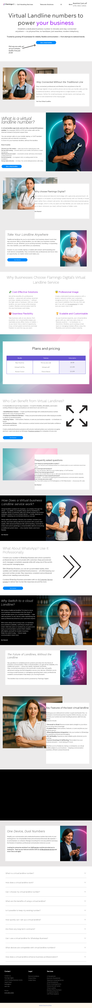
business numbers (34, 431)
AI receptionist (72, 304)
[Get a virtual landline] (46, 42)
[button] (25, 4)
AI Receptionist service (47, 849)
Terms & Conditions (33, 976)
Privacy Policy (32, 978)
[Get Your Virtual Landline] (44, 101)
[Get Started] (42, 211)
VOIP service (35, 847)
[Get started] (13, 588)
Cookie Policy (32, 980)
